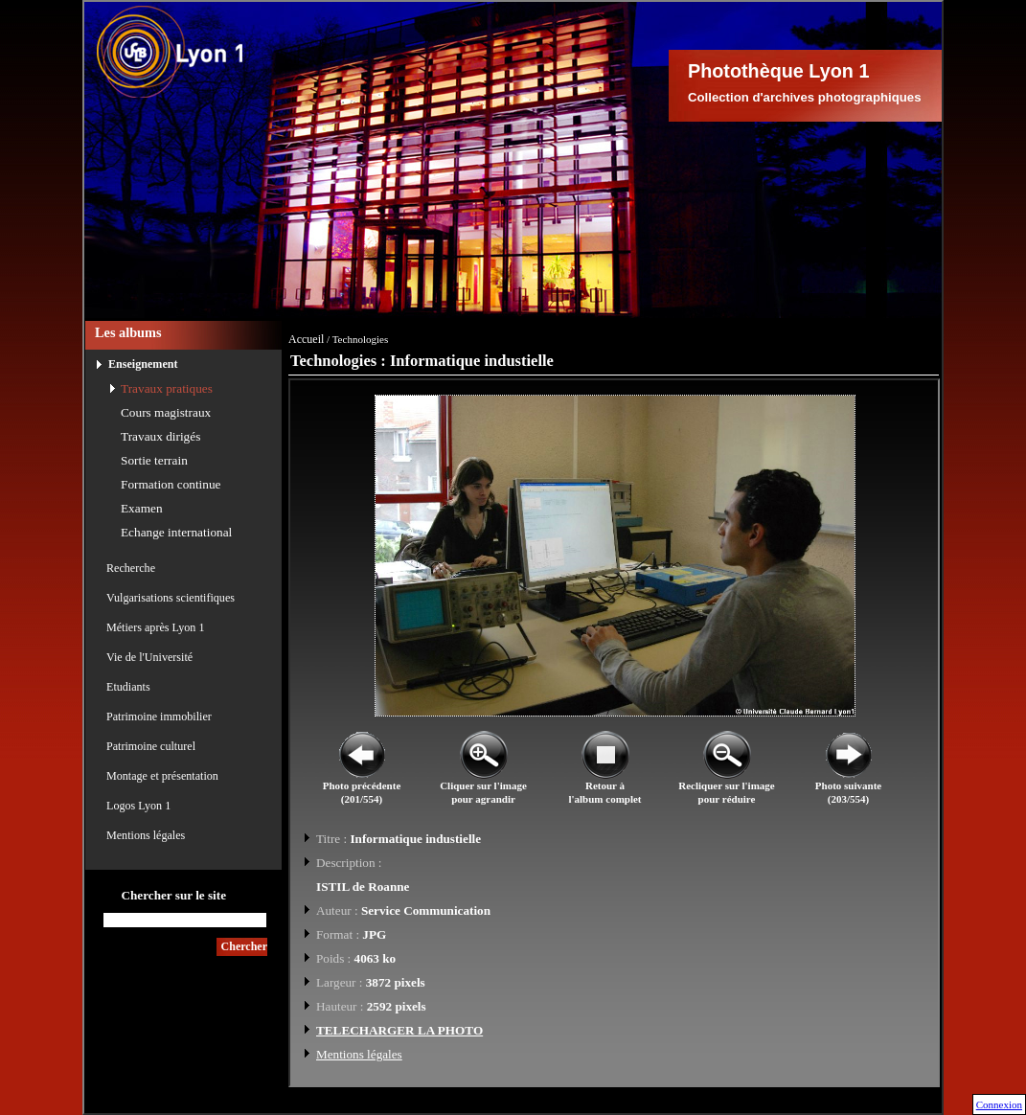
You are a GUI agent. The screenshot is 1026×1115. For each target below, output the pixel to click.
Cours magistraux (166, 412)
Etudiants (128, 687)
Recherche (130, 568)
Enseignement (143, 364)
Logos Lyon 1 (138, 805)
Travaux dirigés (160, 436)
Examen (142, 508)
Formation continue (171, 484)
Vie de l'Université (149, 657)
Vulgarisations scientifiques (170, 597)
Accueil (306, 339)
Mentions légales (145, 835)
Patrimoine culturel (150, 746)
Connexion (999, 1104)
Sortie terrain (154, 460)
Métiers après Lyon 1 (155, 627)
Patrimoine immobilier (159, 716)
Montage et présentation (162, 776)
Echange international (176, 532)
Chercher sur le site (173, 895)
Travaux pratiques (167, 388)
